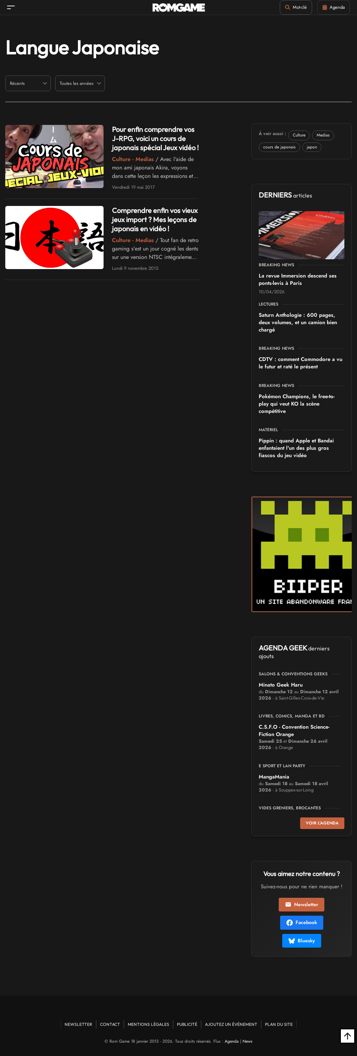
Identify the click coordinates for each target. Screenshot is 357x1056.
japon (312, 147)
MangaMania (274, 777)
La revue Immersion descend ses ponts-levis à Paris (298, 279)
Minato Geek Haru (281, 685)
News (247, 1041)
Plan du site (279, 1024)
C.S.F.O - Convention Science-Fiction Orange (294, 730)
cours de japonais (279, 147)
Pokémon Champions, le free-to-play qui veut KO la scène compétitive (297, 404)
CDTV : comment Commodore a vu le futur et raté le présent (300, 362)
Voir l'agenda (322, 823)
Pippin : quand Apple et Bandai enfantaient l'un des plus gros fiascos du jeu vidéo (296, 448)
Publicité (187, 1024)
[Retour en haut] (347, 1036)
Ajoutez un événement (231, 1024)
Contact (110, 1024)
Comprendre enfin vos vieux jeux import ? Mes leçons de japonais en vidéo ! (155, 219)
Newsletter (301, 904)
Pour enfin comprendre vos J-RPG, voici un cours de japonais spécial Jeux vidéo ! (155, 138)
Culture (299, 135)
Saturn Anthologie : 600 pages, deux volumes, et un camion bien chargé (298, 322)
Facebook (301, 922)
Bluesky (302, 940)
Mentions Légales (148, 1024)
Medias (323, 135)
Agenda (232, 1041)
